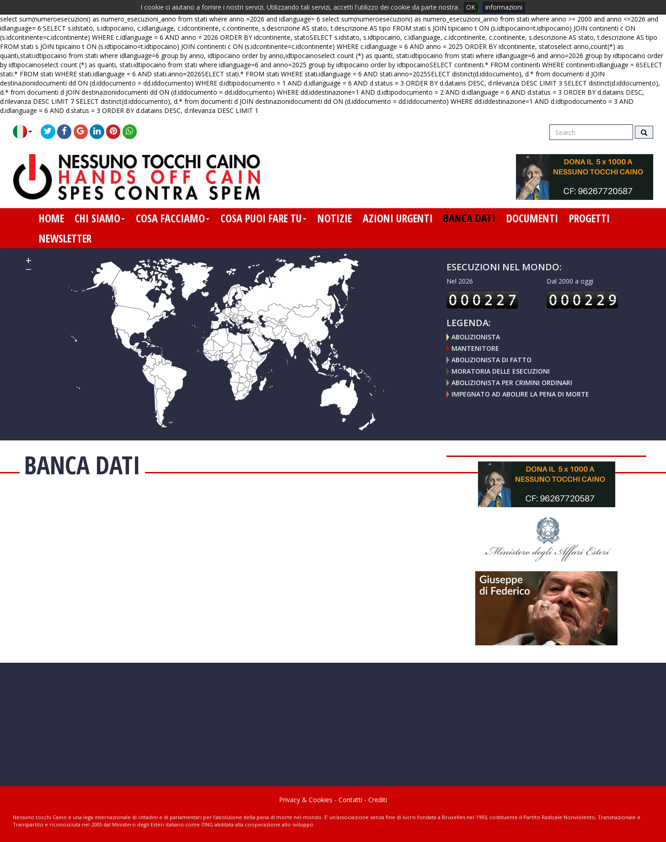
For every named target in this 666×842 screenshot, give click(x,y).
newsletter (65, 238)
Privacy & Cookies (306, 799)
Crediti (377, 799)
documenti (532, 218)
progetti (589, 218)
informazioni (503, 7)
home (51, 218)
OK (470, 7)
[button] (26, 131)
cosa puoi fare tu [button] (263, 218)
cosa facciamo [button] (172, 218)
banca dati (469, 218)
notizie (334, 218)
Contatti (350, 799)
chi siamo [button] (100, 218)
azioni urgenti (398, 218)
